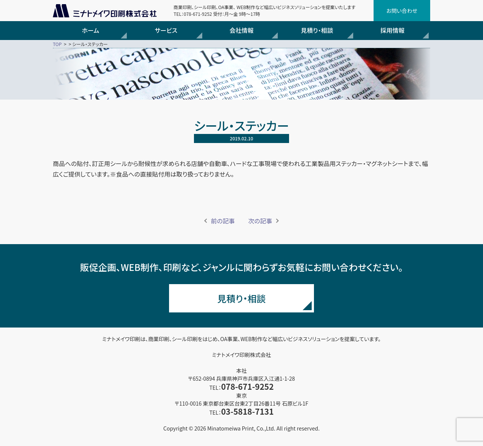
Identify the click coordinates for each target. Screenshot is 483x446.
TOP (57, 44)
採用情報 (392, 30)
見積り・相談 (317, 30)
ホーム (90, 30)
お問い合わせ (401, 10)
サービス (166, 30)
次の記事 (260, 220)
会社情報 (241, 30)
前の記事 (223, 220)
